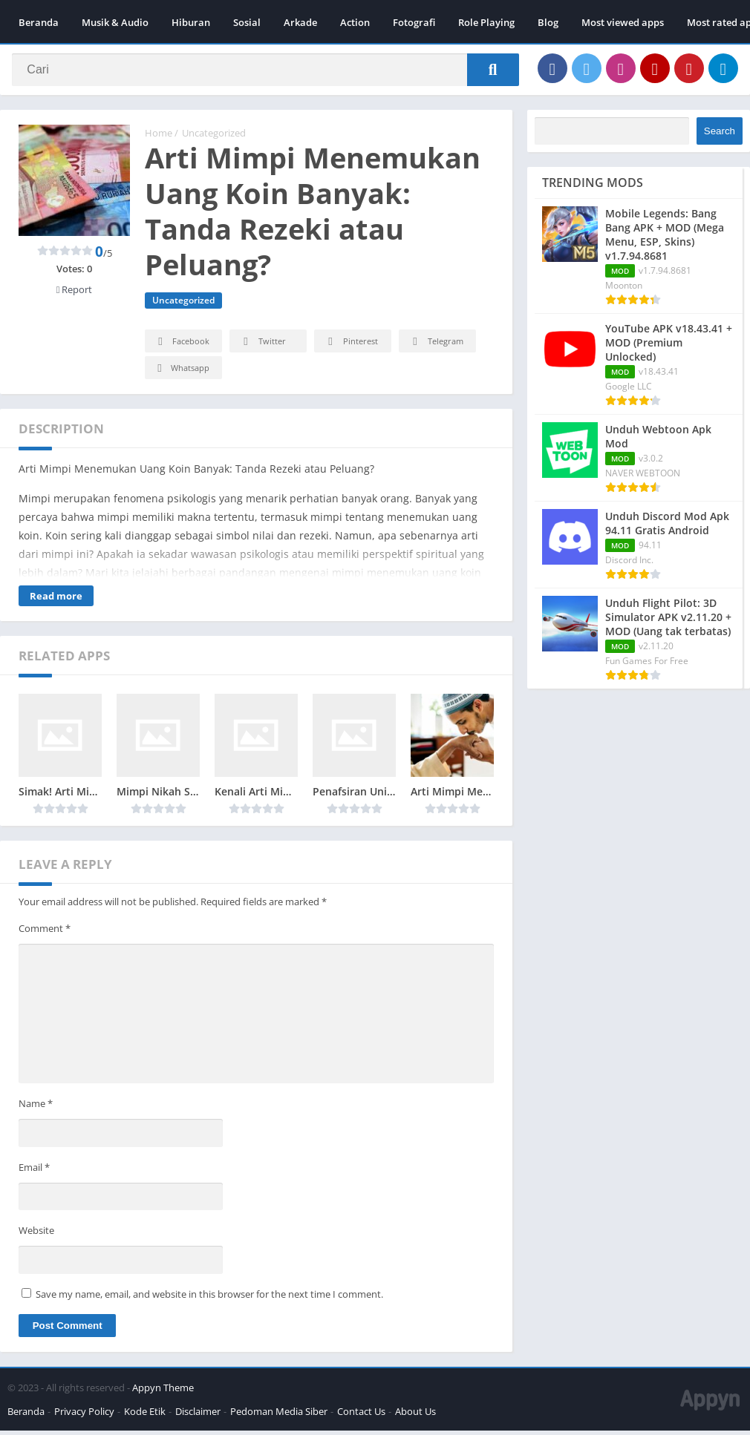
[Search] (265, 72)
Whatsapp (181, 373)
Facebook (181, 346)
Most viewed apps (622, 22)
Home (158, 137)
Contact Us (361, 1415)
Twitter (262, 346)
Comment (45, 932)
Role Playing (486, 22)
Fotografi (414, 22)
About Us (415, 1415)
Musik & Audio (115, 22)
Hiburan (191, 22)
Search (719, 135)
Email (34, 1171)
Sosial (247, 22)
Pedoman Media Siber (278, 1415)
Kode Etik (145, 1415)
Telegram (435, 346)
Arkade (300, 22)
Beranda (39, 22)
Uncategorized (214, 137)
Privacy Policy (84, 1415)
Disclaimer (198, 1415)
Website (36, 1234)
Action (355, 22)
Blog (548, 22)
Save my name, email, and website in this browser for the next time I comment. (209, 1298)
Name (36, 1107)
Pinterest (350, 346)
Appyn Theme (163, 1392)
